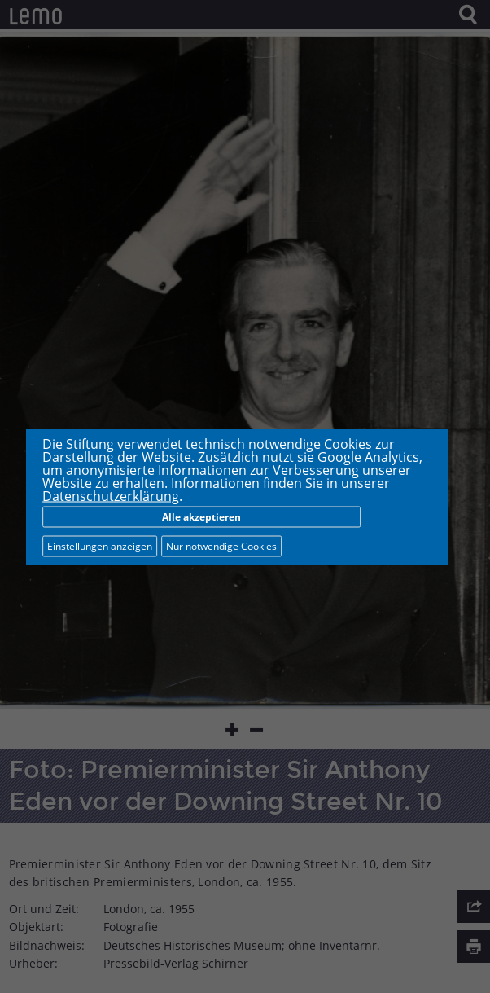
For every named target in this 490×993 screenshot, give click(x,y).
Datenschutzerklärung (110, 495)
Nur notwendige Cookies (221, 545)
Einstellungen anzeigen (99, 545)
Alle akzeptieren (201, 516)
